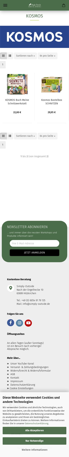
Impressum (16, 381)
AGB (12, 374)
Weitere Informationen (34, 449)
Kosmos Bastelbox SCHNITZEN (51, 102)
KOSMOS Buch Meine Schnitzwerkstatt (17, 102)
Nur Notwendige (34, 440)
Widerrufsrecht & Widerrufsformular (30, 370)
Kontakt (14, 377)
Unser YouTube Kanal (22, 363)
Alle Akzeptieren (34, 430)
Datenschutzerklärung (36, 423)
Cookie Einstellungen (21, 388)
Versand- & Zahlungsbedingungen (29, 367)
